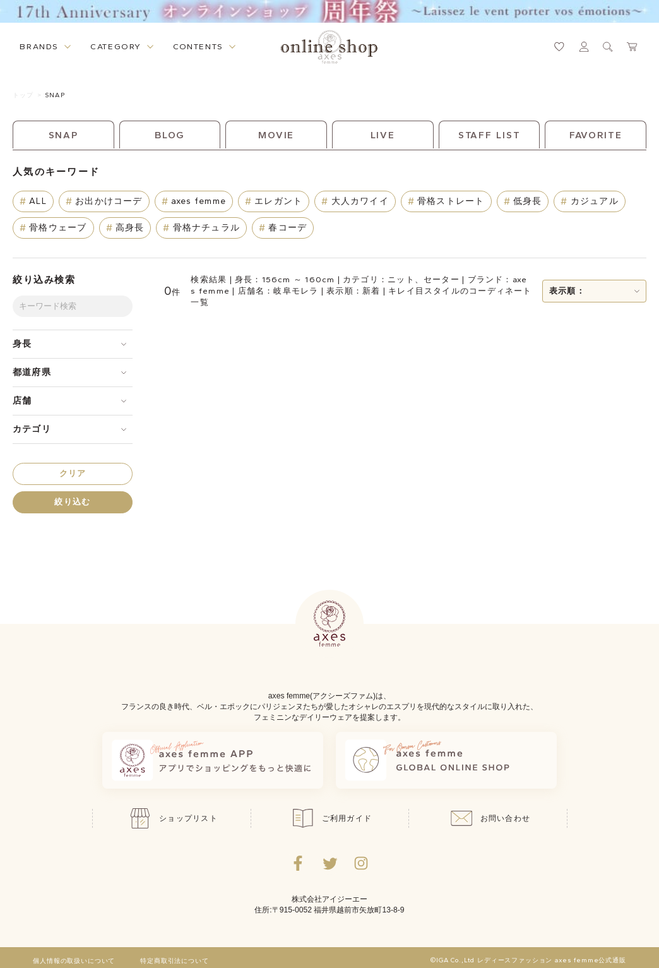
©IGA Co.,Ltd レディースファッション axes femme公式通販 (528, 960)
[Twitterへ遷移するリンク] (329, 863)
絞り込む (72, 501)
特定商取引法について (174, 961)
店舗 (22, 400)
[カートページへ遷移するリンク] (632, 47)
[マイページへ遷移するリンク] (584, 47)
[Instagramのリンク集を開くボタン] (361, 863)
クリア (72, 473)
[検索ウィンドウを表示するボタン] (608, 47)
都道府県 (32, 372)
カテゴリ (32, 429)
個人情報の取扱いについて (74, 961)
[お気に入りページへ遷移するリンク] (559, 47)
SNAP (54, 95)
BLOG (170, 135)
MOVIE (276, 135)
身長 (22, 343)
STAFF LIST (489, 135)
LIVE (383, 135)
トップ (23, 95)
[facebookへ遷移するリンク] (298, 863)
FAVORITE (595, 135)
